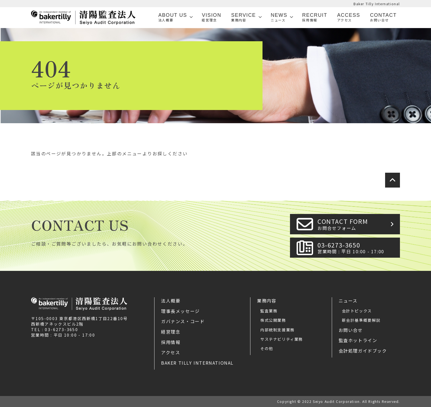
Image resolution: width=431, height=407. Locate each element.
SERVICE (243, 17)
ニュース (348, 300)
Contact (383, 17)
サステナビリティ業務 (281, 339)
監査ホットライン (358, 340)
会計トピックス (357, 311)
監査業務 (268, 311)
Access (348, 17)
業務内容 (266, 300)
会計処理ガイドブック (363, 350)
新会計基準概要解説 (361, 320)
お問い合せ (351, 330)
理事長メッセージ (180, 311)
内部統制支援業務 (277, 329)
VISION (211, 17)
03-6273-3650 (357, 247)
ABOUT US (172, 17)
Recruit (314, 17)
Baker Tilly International (376, 3)
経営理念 (170, 331)
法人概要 (170, 300)
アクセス (170, 352)
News (279, 17)
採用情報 (170, 342)
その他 (266, 348)
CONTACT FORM (357, 224)
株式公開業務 (273, 320)
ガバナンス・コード (183, 321)
